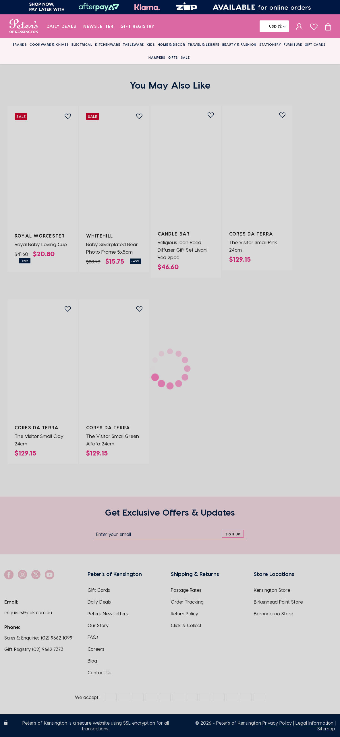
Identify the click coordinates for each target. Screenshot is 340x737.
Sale (185, 57)
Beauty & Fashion (239, 44)
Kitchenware (107, 44)
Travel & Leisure (203, 44)
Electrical (82, 44)
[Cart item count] (328, 26)
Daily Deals (62, 26)
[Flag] (274, 26)
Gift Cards (315, 44)
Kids (151, 44)
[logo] (23, 26)
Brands (20, 44)
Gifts (173, 57)
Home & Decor (171, 44)
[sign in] (299, 26)
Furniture (293, 44)
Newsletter (98, 26)
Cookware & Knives (49, 44)
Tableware (133, 44)
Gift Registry (137, 26)
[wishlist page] (314, 26)
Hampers (156, 57)
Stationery (270, 44)
